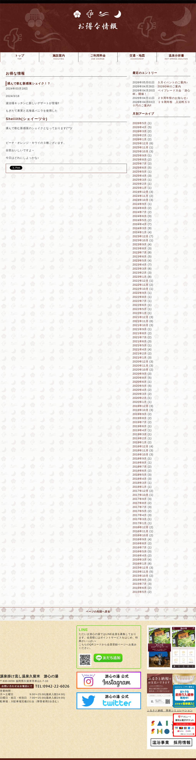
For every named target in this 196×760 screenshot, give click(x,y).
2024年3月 (140, 228)
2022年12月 (141, 280)
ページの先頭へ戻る (98, 611)
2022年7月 (140, 300)
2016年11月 (141, 531)
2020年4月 (140, 389)
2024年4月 (140, 224)
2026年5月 (140, 123)
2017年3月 (140, 519)
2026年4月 (140, 127)
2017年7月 (140, 507)
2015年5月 (140, 591)
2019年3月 (140, 434)
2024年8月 (140, 208)
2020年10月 (141, 369)
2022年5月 (140, 309)
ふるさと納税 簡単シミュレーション (170, 710)
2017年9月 (140, 498)
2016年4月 (140, 555)
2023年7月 (140, 252)
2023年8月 (140, 248)
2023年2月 (140, 272)
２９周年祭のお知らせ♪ (173, 97)
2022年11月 (141, 284)
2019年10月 (141, 410)
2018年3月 (140, 482)
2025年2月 (140, 183)
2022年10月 (141, 288)
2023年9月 (140, 244)
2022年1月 (140, 313)
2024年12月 (141, 191)
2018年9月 (140, 458)
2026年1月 (140, 139)
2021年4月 (140, 349)
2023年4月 (140, 264)
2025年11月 (141, 147)
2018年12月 (141, 446)
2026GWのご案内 (169, 86)
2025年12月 (141, 143)
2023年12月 (141, 236)
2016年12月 (141, 527)
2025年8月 (140, 159)
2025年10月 (141, 151)
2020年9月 (140, 373)
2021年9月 (140, 329)
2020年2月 (140, 397)
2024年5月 (140, 220)
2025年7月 (140, 163)
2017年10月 (141, 494)
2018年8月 (140, 462)
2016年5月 (140, 551)
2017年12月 (141, 490)
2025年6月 (140, 167)
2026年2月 (140, 135)
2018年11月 (141, 450)
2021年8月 (140, 333)
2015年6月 (140, 587)
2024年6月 (140, 216)
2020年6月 (140, 381)
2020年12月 (141, 361)
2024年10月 (141, 199)
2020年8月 (140, 377)
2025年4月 (140, 175)
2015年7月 (140, 583)
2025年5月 (140, 171)
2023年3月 (140, 268)
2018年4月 (140, 478)
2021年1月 (140, 357)
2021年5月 (140, 345)
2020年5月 (140, 385)
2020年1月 (140, 401)
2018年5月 (140, 474)
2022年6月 (140, 305)
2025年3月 (140, 179)
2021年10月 (141, 325)
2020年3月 (140, 393)
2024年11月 (141, 195)
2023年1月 (140, 276)
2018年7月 (140, 466)
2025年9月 (140, 155)
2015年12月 (141, 567)
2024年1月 (140, 232)
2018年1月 (140, 486)
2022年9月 (140, 292)
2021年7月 (140, 337)
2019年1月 (140, 442)
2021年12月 (141, 317)
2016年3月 (140, 559)
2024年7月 (140, 212)
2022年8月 (140, 296)
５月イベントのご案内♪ (173, 82)
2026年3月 (140, 131)
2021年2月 (140, 353)
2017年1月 (140, 523)
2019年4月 (140, 430)
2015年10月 (141, 575)
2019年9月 (140, 414)
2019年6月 (140, 426)
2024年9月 (140, 203)
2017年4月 (140, 515)
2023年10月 (141, 240)
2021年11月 (141, 321)
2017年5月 (140, 511)
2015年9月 (140, 579)
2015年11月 (141, 571)
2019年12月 (141, 406)
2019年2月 (140, 438)
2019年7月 (140, 422)
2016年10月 (141, 535)
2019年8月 (140, 418)
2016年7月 (140, 547)
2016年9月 (140, 539)
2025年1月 (140, 187)
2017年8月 (140, 502)
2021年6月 (140, 341)
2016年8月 (140, 543)
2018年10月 (141, 454)
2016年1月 (140, 563)
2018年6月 (140, 470)
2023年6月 (140, 256)
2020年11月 (141, 365)
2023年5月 (140, 260)
